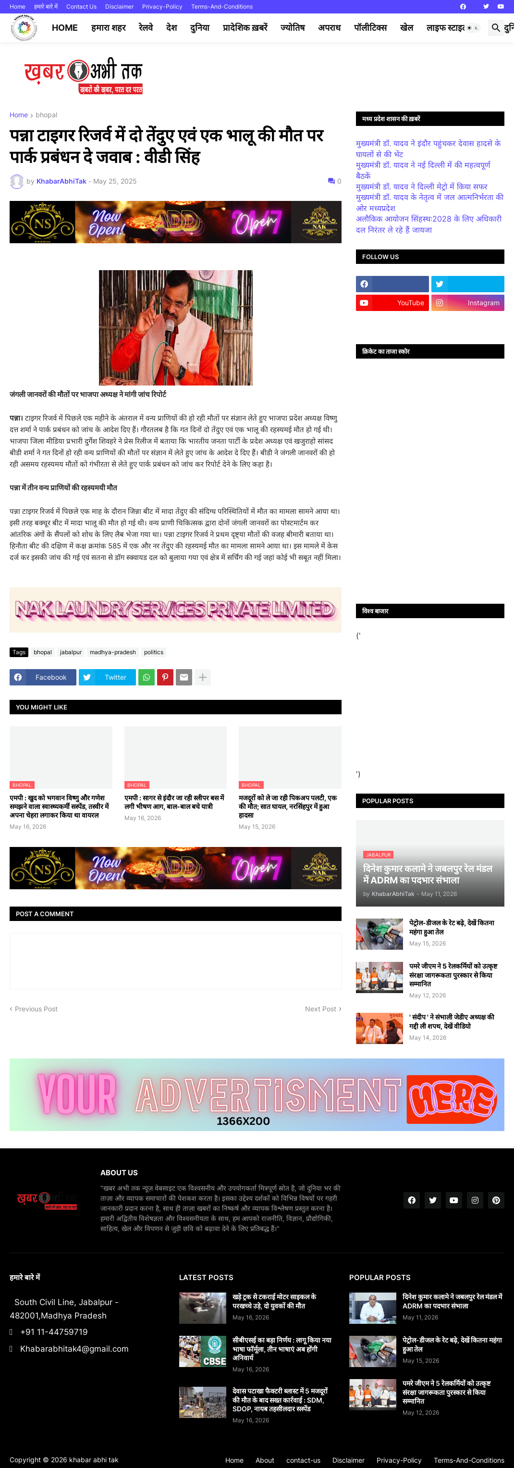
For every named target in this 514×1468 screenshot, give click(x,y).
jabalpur (71, 652)
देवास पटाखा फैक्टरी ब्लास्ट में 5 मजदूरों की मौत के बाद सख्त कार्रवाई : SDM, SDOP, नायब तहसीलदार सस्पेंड (280, 1399)
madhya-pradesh (113, 652)
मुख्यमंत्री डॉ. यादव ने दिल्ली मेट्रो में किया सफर (422, 186)
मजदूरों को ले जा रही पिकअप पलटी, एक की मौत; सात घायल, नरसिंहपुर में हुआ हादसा (288, 806)
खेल (406, 28)
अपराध (329, 28)
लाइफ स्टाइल (447, 28)
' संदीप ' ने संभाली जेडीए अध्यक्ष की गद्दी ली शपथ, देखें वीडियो (451, 1021)
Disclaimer (119, 6)
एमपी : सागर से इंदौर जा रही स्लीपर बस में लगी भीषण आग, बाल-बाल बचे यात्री (174, 802)
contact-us (303, 1460)
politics (153, 652)
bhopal (46, 115)
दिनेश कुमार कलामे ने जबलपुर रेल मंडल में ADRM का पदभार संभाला (452, 1301)
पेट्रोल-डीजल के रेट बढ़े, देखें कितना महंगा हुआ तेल (451, 927)
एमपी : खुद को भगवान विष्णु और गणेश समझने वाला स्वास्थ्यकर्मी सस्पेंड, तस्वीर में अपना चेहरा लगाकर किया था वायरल (59, 806)
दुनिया (199, 28)
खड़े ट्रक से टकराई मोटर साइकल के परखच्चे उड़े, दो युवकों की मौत (274, 1301)
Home (17, 6)
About (265, 1460)
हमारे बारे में (46, 6)
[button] (473, 28)
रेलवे (146, 28)
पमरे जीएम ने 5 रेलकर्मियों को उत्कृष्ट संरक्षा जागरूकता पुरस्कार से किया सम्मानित (453, 974)
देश (171, 28)
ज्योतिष (293, 28)
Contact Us (81, 6)
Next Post (320, 1009)
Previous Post (36, 1009)
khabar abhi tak (94, 1460)
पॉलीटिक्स (370, 28)
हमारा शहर (108, 28)
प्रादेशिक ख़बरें (245, 28)
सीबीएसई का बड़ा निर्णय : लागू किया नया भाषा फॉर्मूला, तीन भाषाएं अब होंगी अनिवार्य (282, 1348)
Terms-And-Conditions (222, 6)
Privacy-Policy (162, 6)
